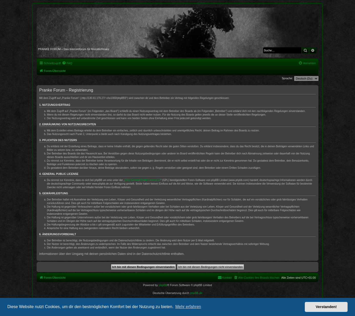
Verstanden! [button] (326, 307)
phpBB (163, 285)
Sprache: (287, 78)
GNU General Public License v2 (142, 180)
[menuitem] (67, 63)
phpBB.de (196, 293)
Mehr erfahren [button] (188, 306)
